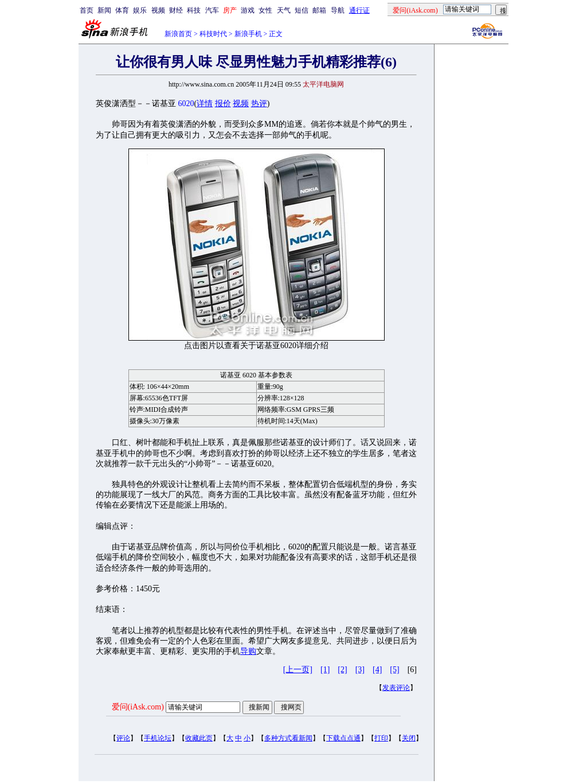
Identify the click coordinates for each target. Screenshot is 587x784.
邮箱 (319, 10)
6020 (186, 103)
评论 (123, 738)
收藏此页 (199, 738)
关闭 (409, 738)
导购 (248, 651)
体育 (122, 10)
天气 (284, 10)
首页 (86, 10)
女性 (265, 10)
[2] (342, 669)
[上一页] (297, 669)
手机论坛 (157, 738)
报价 (223, 103)
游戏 (248, 10)
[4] (377, 669)
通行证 (359, 10)
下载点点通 (343, 738)
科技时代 (213, 34)
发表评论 (396, 688)
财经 (176, 10)
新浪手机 (248, 34)
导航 (338, 10)
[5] (394, 669)
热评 (259, 103)
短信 (301, 10)
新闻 (104, 10)
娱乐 (140, 10)
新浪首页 (178, 34)
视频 (158, 10)
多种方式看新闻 (288, 738)
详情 (205, 103)
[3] (360, 669)
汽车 (212, 10)
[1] (325, 669)
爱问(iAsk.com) (138, 707)
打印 (381, 738)
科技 (194, 10)
